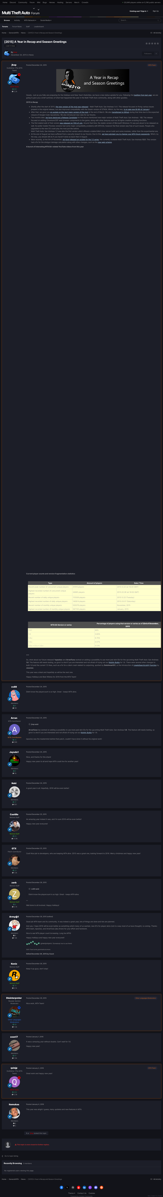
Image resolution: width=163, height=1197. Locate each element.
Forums (5, 26)
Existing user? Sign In (139, 11)
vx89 (14, 687)
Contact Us (81, 1193)
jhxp (14, 65)
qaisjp (14, 1068)
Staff (28, 26)
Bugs (45, 2)
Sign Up (156, 11)
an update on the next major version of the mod (69, 112)
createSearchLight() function (145, 665)
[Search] (131, 20)
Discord (13, 2)
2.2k (14, 91)
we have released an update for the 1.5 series (81, 139)
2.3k (14, 1094)
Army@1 (14, 916)
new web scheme (105, 142)
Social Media (45, 20)
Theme (71, 1193)
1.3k (14, 873)
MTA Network (30, 20)
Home (5, 2)
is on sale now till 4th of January (136, 109)
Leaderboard (39, 26)
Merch (76, 2)
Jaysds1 (14, 752)
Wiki (38, 2)
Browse (7, 21)
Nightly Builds (114, 662)
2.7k (14, 907)
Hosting (60, 2)
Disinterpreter (14, 998)
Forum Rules (17, 26)
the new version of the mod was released (72, 107)
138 (14, 938)
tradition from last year (143, 95)
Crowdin (85, 2)
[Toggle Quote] (30, 724)
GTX (14, 848)
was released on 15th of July (71, 123)
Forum (32, 2)
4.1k (14, 988)
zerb (14, 882)
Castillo (14, 814)
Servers (69, 2)
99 (15, 708)
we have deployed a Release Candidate (61, 117)
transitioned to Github (120, 112)
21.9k (15, 839)
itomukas (14, 1104)
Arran (14, 718)
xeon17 (14, 1037)
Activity (17, 20)
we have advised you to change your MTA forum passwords (126, 134)
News (31, 55)
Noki (14, 783)
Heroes (52, 2)
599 (14, 742)
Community (22, 2)
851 (14, 804)
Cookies (92, 1193)
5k (14, 773)
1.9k (14, 1058)
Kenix (14, 963)
